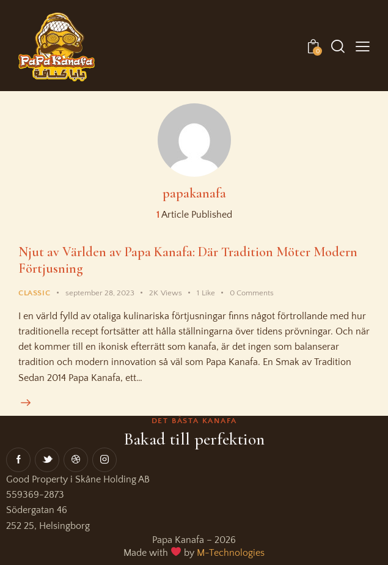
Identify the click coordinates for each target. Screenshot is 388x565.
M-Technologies (231, 552)
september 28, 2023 (99, 291)
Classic (34, 291)
